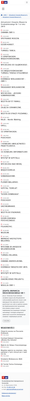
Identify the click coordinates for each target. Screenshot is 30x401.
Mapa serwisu (6, 396)
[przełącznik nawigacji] (27, 2)
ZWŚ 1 (5, 15)
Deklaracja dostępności (9, 393)
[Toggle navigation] (3, 9)
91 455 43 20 (11, 387)
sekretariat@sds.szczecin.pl (14, 389)
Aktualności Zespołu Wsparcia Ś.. (18, 15)
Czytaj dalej (6, 320)
